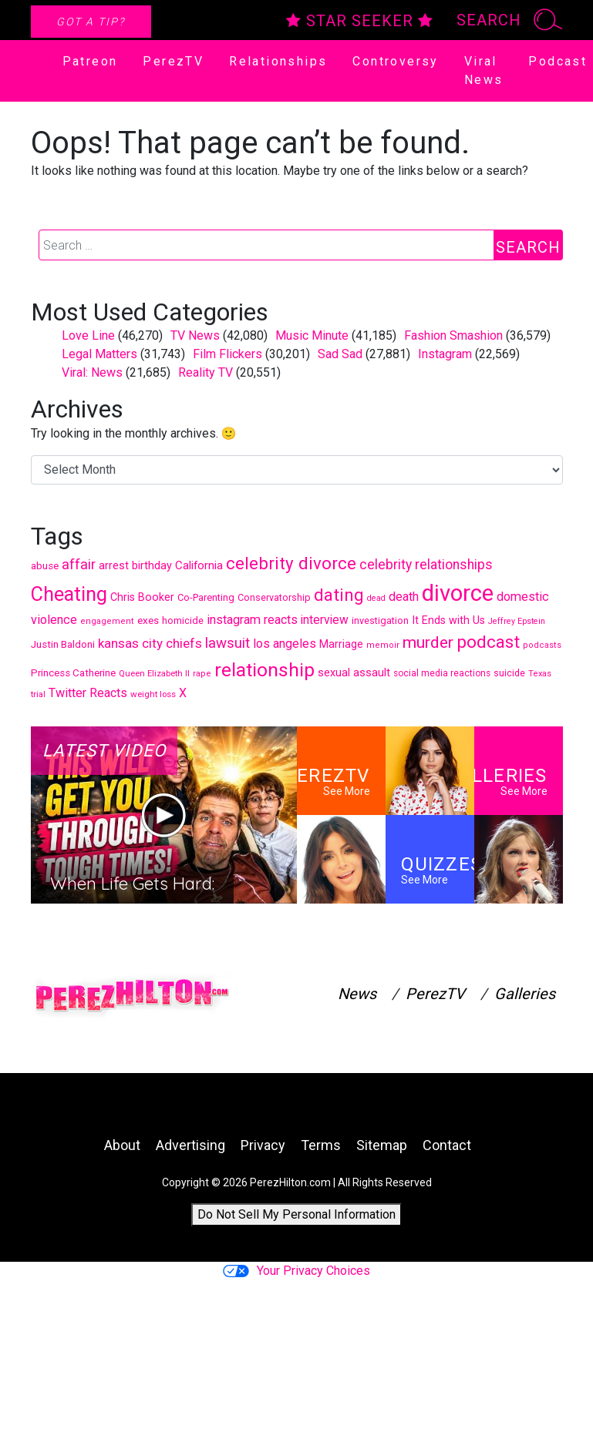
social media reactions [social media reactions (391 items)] (441, 673)
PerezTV (173, 61)
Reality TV (205, 372)
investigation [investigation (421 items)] (380, 620)
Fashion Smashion (453, 335)
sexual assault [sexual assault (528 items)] (354, 672)
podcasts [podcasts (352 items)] (542, 645)
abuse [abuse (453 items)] (45, 566)
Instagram (445, 354)
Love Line (88, 335)
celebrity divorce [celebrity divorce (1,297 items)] (291, 563)
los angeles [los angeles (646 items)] (284, 643)
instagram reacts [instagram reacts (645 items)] (252, 619)
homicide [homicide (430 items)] (183, 620)
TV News (195, 335)
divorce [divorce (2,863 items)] (458, 593)
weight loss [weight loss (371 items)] (153, 694)
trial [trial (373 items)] (38, 694)
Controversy (395, 61)
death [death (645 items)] (404, 596)
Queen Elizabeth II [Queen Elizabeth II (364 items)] (154, 674)
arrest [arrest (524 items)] (114, 565)
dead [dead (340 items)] (376, 598)
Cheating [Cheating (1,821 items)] (69, 594)
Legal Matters (99, 354)
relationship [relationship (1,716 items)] (264, 670)
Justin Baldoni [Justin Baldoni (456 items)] (63, 644)
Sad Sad (340, 354)
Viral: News (92, 372)
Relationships (278, 61)
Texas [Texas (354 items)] (539, 674)
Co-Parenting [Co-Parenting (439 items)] (205, 597)
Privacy (263, 1145)
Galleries (524, 993)
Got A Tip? (91, 21)
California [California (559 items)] (199, 565)
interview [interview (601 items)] (325, 619)
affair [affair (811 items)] (79, 564)
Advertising (190, 1145)
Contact (447, 1145)
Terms (321, 1145)
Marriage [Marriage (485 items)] (341, 644)
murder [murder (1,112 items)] (428, 642)
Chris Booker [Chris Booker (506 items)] (142, 597)
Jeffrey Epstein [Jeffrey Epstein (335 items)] (516, 621)
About (122, 1145)
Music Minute (312, 335)
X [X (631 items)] (183, 693)
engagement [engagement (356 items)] (107, 621)
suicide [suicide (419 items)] (509, 673)
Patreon (90, 61)
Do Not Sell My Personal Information (296, 1214)
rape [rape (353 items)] (202, 674)
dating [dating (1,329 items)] (339, 595)
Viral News (484, 70)
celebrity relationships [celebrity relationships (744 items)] (426, 564)
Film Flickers (227, 354)
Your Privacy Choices (296, 1270)
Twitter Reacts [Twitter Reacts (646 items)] (88, 693)
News (357, 993)
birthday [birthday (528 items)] (152, 565)
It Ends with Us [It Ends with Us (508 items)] (448, 620)
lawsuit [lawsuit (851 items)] (227, 643)
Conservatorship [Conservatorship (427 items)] (274, 597)
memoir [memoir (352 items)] (382, 645)
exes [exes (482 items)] (148, 620)
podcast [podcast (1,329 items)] (488, 642)
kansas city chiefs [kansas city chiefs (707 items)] (150, 643)
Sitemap (381, 1145)
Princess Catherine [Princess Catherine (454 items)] (73, 673)
